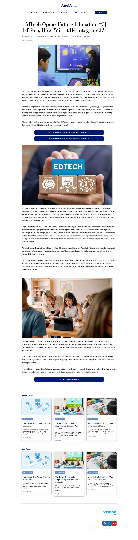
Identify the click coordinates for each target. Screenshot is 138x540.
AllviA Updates (48, 12)
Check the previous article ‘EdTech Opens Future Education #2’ (69, 138)
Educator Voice (79, 12)
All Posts (34, 12)
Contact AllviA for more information (69, 379)
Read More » (27, 491)
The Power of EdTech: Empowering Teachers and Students (66, 479)
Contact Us (101, 12)
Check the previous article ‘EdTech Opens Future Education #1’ (69, 132)
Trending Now (63, 12)
